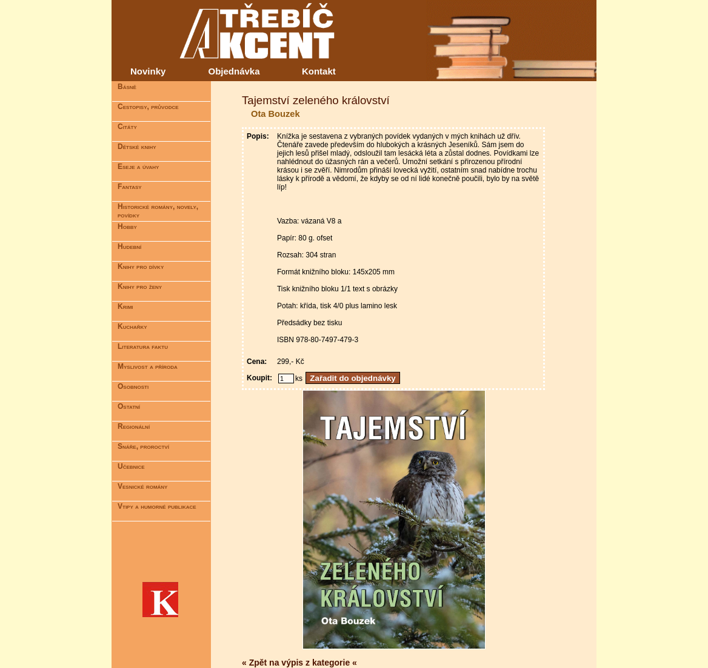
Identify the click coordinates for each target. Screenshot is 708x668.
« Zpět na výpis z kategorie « (299, 662)
